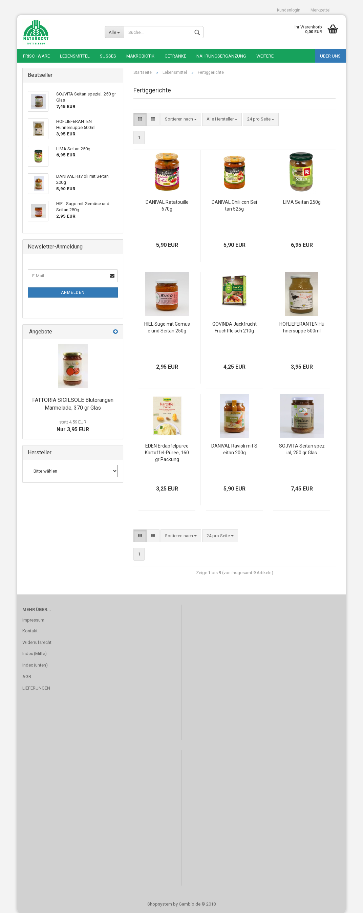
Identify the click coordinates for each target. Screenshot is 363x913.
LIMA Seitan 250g (302, 202)
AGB (26, 676)
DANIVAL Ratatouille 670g (167, 205)
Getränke (175, 56)
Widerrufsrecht (36, 642)
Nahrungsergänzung (221, 56)
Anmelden (73, 292)
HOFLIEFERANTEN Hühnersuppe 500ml (301, 327)
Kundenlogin (288, 10)
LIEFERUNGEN (36, 688)
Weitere (265, 56)
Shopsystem (159, 904)
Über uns (330, 56)
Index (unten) (35, 665)
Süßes (108, 56)
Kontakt (30, 630)
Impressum (33, 620)
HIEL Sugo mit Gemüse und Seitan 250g (167, 327)
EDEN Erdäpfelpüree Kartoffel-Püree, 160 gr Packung (167, 452)
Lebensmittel (75, 56)
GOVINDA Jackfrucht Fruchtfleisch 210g (234, 327)
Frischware (36, 56)
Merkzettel (320, 10)
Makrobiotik (140, 56)
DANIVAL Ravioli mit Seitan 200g (234, 449)
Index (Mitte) (34, 653)
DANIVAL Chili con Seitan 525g (234, 205)
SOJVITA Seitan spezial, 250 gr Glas (302, 449)
